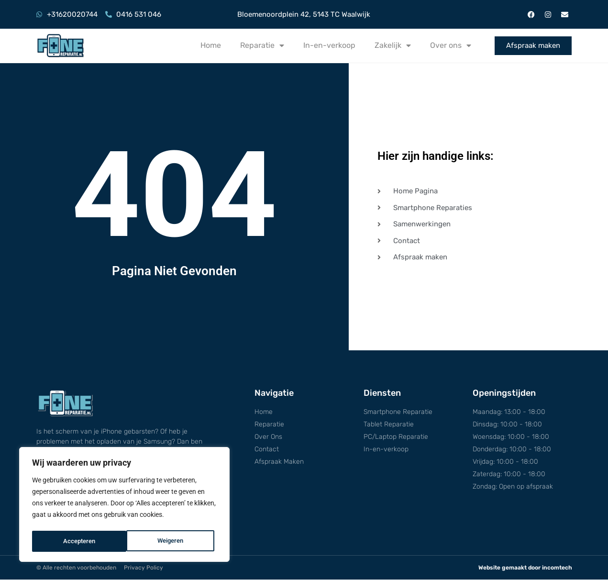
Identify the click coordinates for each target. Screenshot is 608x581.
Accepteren (170, 541)
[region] (124, 506)
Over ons (450, 45)
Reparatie (262, 45)
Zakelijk (393, 45)
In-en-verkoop (329, 45)
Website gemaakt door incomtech (525, 569)
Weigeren (75, 541)
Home (210, 45)
